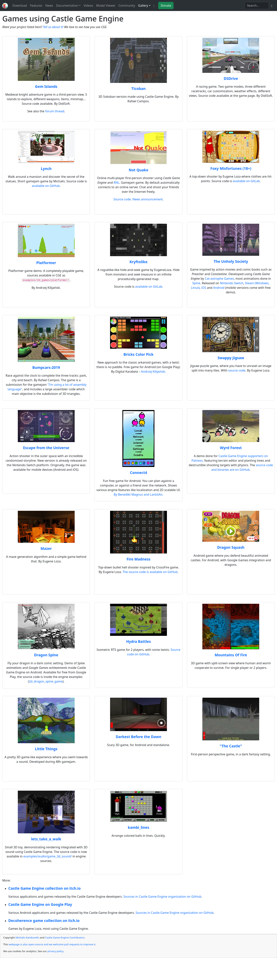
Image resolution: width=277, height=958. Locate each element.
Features (36, 5)
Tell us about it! (53, 27)
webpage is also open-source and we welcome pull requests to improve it (52, 944)
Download (20, 5)
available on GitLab (246, 181)
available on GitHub (46, 186)
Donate (166, 5)
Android (219, 288)
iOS (203, 288)
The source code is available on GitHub (150, 572)
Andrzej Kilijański (153, 371)
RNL (116, 182)
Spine (196, 283)
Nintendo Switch (231, 283)
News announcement (147, 199)
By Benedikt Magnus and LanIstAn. (138, 494)
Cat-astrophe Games (219, 278)
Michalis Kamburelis (27, 937)
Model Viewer (105, 5)
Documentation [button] (67, 5)
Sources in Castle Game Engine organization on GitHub (162, 896)
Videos (88, 5)
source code (236, 370)
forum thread (54, 111)
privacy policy (55, 951)
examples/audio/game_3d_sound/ (47, 856)
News (49, 5)
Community (126, 5)
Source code (122, 199)
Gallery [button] (143, 5)
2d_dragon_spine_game (46, 681)
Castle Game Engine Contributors (65, 937)
